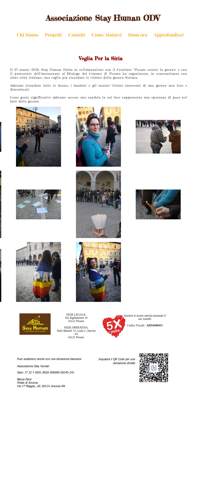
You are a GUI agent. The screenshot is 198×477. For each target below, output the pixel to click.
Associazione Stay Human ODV (102, 18)
